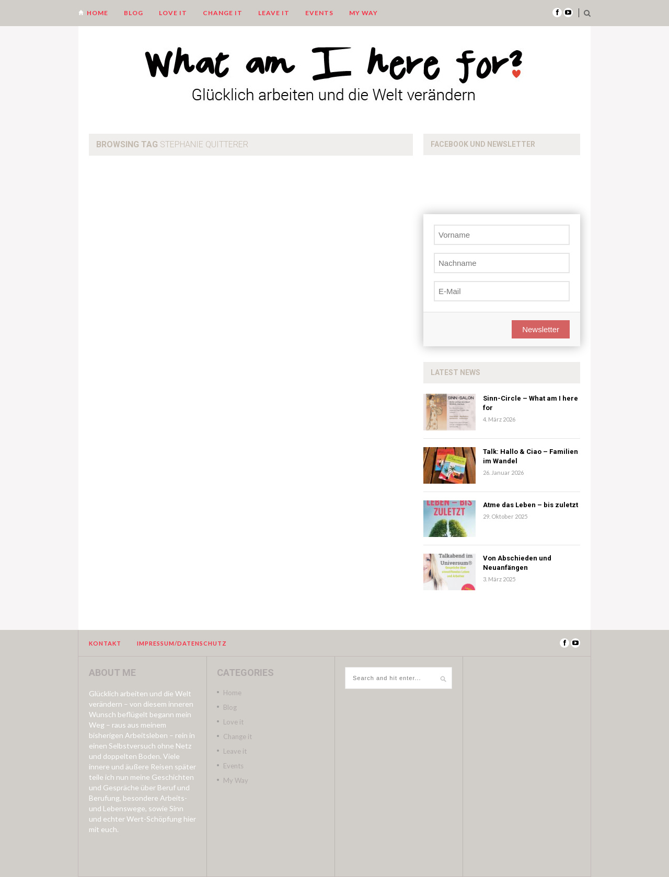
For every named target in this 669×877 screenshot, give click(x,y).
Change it (223, 13)
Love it (173, 13)
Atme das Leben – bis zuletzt (530, 505)
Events (319, 13)
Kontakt (105, 643)
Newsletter (540, 329)
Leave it (274, 13)
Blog (133, 13)
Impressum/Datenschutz (182, 643)
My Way (363, 13)
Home (97, 13)
